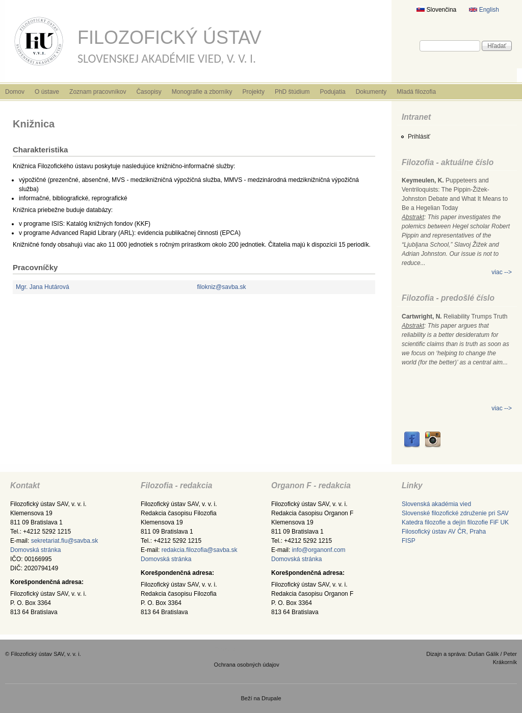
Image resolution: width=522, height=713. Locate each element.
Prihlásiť (419, 136)
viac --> (501, 272)
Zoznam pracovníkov (97, 91)
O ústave (47, 91)
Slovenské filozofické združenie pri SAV (455, 513)
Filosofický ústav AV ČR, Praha (444, 531)
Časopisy (148, 91)
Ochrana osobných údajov (246, 665)
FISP (408, 540)
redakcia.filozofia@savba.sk (200, 549)
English (484, 9)
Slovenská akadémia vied (436, 504)
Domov (14, 91)
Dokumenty (371, 91)
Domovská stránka (35, 549)
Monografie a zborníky (202, 91)
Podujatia (333, 91)
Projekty (254, 91)
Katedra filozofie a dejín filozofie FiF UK (455, 522)
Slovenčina (436, 9)
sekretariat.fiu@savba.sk (64, 540)
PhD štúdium (292, 91)
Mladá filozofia (416, 91)
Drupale (271, 698)
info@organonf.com (319, 549)
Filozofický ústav (169, 37)
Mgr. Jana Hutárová (42, 287)
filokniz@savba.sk (221, 287)
